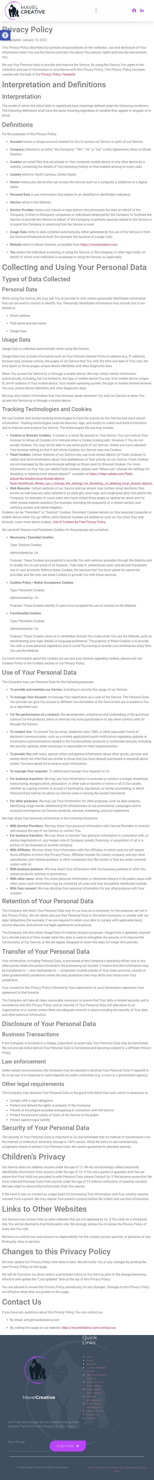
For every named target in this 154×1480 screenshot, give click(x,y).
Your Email (16, 1442)
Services (91, 1363)
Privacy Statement (126, 1467)
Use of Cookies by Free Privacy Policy (79, 522)
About (89, 1360)
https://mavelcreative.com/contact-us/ (89, 1328)
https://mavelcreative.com (99, 244)
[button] (96, 10)
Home (90, 1356)
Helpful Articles (95, 1410)
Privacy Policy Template (58, 74)
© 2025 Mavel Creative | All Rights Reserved (42, 1467)
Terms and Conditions (100, 1467)
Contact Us (92, 1414)
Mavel (39, 1397)
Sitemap (91, 1418)
